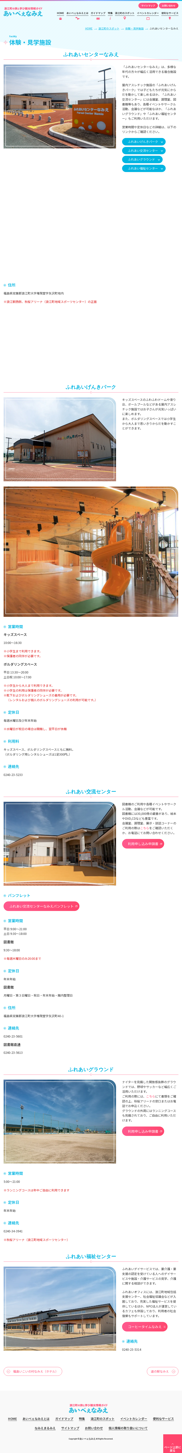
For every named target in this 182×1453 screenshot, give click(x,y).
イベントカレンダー (148, 13)
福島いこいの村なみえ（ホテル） (35, 1371)
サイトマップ (148, 5)
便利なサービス (169, 13)
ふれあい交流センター (143, 150)
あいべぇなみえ (23, 11)
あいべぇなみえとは (77, 13)
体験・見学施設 (134, 28)
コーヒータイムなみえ (145, 1326)
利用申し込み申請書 (143, 843)
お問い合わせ (168, 5)
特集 (110, 13)
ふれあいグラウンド (141, 159)
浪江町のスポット (124, 13)
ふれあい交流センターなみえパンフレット (41, 906)
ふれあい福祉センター (143, 168)
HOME (60, 13)
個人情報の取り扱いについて (128, 1428)
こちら (144, 828)
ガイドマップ (98, 13)
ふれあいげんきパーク (143, 141)
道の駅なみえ (160, 1371)
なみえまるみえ (45, 1428)
